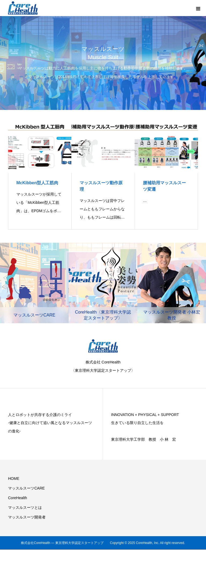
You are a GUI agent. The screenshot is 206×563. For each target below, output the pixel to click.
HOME (13, 478)
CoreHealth (17, 498)
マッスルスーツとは (25, 507)
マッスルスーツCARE (26, 488)
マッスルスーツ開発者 (27, 517)
